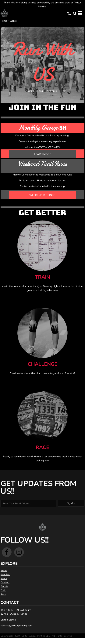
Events (4, 586)
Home (4, 20)
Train (3, 590)
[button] (74, 13)
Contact (5, 582)
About (4, 578)
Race (3, 594)
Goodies (5, 574)
